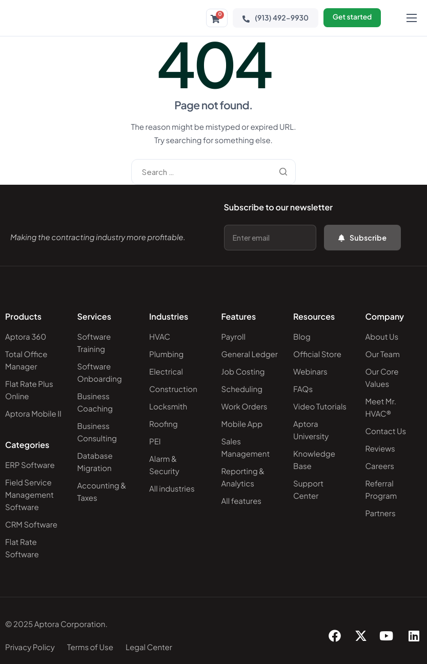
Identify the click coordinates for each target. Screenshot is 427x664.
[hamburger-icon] (411, 18)
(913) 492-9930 (273, 18)
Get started (351, 18)
